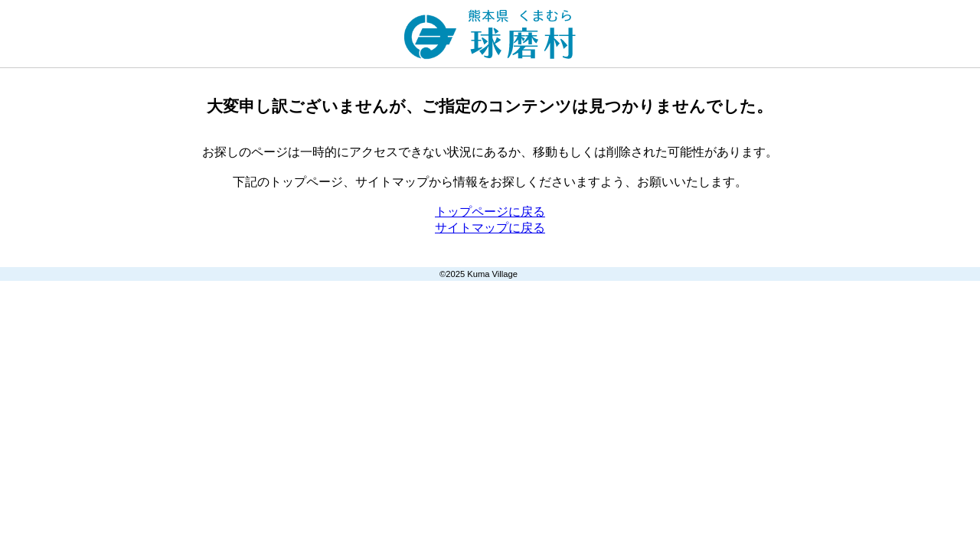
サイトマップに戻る (490, 227)
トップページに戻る (490, 211)
